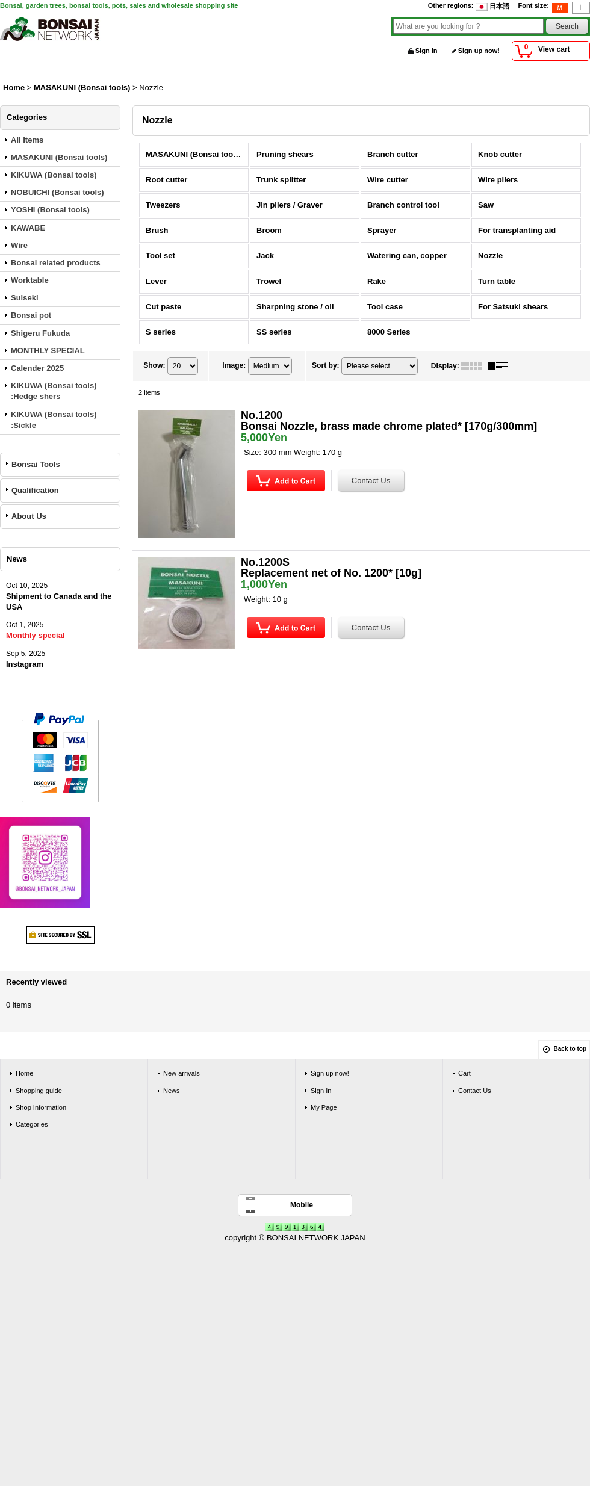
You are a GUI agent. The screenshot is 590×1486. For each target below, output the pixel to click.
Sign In (426, 50)
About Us (28, 516)
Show (154, 365)
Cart (464, 1073)
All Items (27, 139)
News (171, 1090)
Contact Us (474, 1090)
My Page (324, 1107)
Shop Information (41, 1107)
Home (24, 1073)
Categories (32, 1124)
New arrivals (181, 1073)
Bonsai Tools (35, 464)
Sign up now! (479, 50)
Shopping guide (39, 1090)
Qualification (35, 490)
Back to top (570, 1048)
